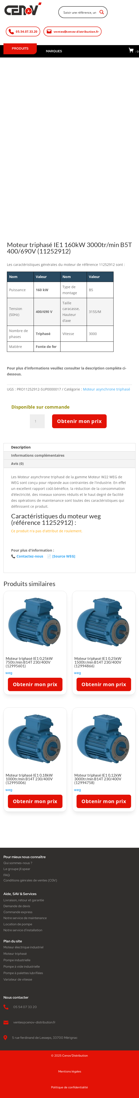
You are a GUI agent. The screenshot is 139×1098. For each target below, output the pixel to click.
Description (21, 447)
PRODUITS (20, 48)
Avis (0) (17, 463)
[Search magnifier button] (101, 12)
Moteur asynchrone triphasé (106, 389)
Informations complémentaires (37, 455)
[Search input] (79, 12)
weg (8, 673)
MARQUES (54, 51)
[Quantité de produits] (37, 421)
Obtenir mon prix (79, 421)
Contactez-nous (27, 556)
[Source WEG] (61, 556)
